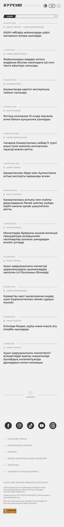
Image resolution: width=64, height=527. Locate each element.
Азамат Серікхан (13, 27)
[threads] (52, 425)
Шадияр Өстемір (13, 84)
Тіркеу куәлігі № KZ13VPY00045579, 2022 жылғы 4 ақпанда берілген (26, 496)
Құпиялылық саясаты (20, 445)
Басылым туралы (17, 439)
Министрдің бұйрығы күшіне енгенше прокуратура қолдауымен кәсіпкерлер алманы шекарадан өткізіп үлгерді (30, 237)
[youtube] (41, 425)
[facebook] (8, 425)
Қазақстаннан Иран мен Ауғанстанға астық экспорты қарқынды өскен (29, 174)
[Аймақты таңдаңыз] (45, 6)
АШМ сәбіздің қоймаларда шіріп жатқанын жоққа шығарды (26, 34)
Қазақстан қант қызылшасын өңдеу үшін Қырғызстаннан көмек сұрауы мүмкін (28, 299)
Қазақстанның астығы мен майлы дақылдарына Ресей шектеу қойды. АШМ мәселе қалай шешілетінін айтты (28, 204)
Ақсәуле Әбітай (13, 111)
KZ (52, 6)
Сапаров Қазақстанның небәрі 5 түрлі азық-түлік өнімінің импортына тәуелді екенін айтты (30, 146)
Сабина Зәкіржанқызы (33, 27)
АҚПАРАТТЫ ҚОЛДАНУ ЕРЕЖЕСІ (23, 472)
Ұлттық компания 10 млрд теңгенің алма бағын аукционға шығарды (28, 118)
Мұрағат (12, 452)
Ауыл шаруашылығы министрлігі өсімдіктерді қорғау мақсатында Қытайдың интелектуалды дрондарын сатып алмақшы (27, 357)
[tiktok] (30, 425)
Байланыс (13, 465)
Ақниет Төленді (13, 168)
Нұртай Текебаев (13, 228)
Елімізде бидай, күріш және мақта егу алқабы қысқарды (30, 328)
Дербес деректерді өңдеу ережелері (27, 459)
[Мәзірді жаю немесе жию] (59, 6)
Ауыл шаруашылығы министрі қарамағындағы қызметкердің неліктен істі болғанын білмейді (26, 269)
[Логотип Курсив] (12, 5)
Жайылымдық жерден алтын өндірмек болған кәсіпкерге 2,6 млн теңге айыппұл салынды (28, 62)
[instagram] (19, 425)
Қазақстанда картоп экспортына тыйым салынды (26, 91)
